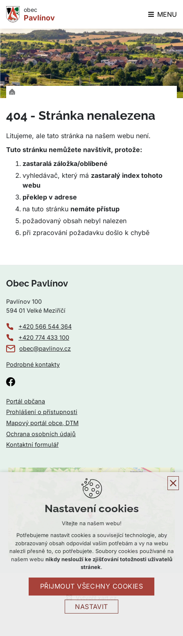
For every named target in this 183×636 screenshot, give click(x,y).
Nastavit (91, 606)
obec (39, 14)
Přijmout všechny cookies (91, 586)
